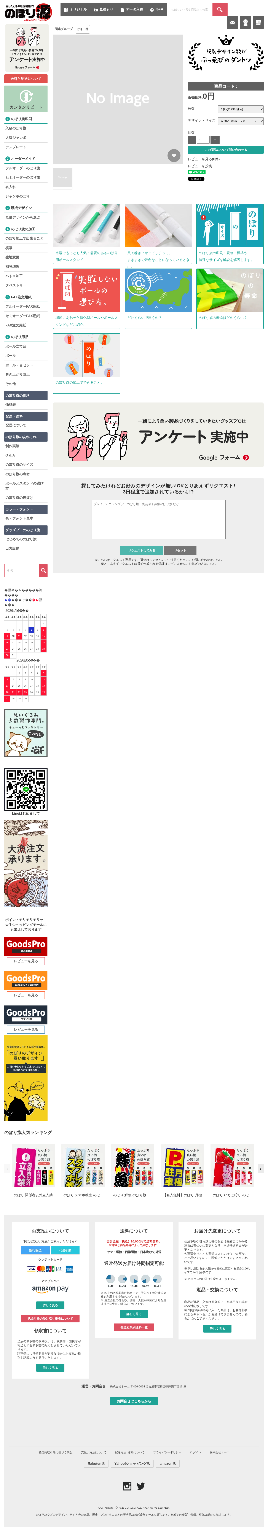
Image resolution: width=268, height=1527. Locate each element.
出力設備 (12, 548)
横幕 (8, 248)
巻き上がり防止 (17, 374)
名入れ (10, 187)
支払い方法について (93, 1452)
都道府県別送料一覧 (134, 1327)
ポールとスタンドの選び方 (24, 486)
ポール (10, 356)
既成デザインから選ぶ (22, 217)
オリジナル (78, 9)
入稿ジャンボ (15, 138)
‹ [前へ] (7, 1168)
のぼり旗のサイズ (19, 464)
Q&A (159, 9)
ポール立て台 (15, 346)
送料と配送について (25, 79)
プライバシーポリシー (167, 1452)
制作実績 (12, 446)
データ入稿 (134, 9)
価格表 (10, 404)
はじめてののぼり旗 (21, 539)
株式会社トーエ (220, 1452)
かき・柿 (82, 29)
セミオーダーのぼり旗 (22, 177)
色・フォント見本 (19, 518)
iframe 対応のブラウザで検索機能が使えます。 (158, 525)
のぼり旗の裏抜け (19, 497)
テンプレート (15, 147)
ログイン (195, 1452)
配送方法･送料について (130, 1452)
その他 (10, 384)
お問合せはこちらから (134, 1401)
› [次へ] (261, 1168)
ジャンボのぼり (17, 196)
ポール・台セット (19, 365)
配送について (15, 425)
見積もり (106, 9)
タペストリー (15, 285)
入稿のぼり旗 (15, 128)
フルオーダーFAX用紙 (22, 306)
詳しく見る (50, 1305)
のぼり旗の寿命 (17, 474)
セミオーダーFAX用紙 (22, 316)
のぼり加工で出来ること (24, 238)
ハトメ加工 (14, 276)
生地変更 (12, 257)
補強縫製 (12, 267)
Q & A (10, 455)
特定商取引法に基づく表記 (55, 1452)
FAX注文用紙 (15, 325)
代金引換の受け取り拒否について (50, 1318)
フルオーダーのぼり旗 (22, 168)
